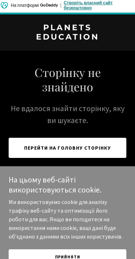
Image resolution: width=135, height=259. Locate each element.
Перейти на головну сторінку (67, 148)
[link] (67, 37)
